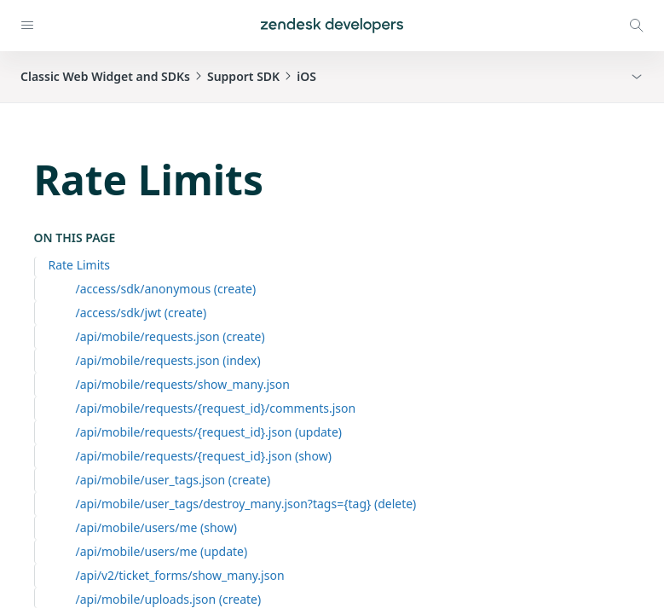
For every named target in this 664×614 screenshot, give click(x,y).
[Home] (332, 25)
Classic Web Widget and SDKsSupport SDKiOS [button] (168, 76)
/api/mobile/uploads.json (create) (169, 599)
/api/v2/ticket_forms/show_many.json (180, 575)
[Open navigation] (27, 26)
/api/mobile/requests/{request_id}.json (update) (209, 432)
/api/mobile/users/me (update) (162, 551)
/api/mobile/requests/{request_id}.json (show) (204, 456)
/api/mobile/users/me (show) (157, 527)
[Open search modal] (637, 26)
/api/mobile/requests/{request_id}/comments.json (216, 408)
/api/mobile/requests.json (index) (168, 360)
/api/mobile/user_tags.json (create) (173, 480)
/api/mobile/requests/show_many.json (183, 384)
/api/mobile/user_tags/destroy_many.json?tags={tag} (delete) (246, 503)
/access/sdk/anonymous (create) (166, 289)
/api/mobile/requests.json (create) (170, 336)
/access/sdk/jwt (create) (141, 312)
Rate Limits (80, 265)
